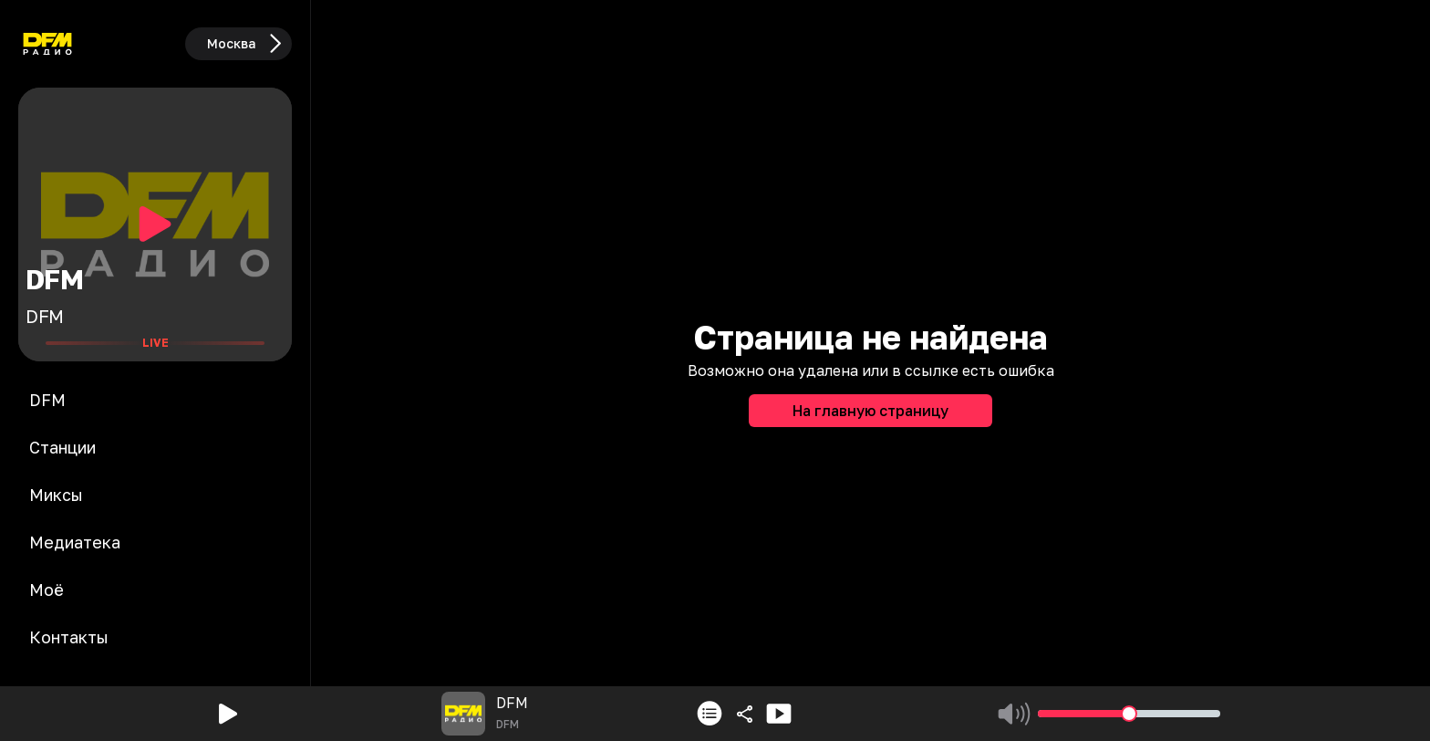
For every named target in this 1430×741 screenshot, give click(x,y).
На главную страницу (870, 411)
